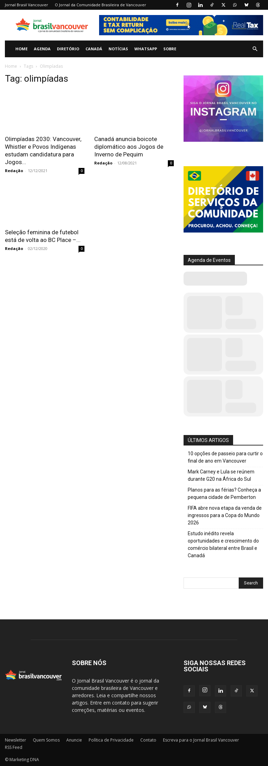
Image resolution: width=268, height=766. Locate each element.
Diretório (68, 48)
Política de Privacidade (111, 740)
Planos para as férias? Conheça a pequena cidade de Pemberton (224, 493)
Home (21, 48)
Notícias (118, 48)
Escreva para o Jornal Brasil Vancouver (201, 740)
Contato (148, 740)
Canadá (93, 48)
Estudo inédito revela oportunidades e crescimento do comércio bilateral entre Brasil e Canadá (223, 544)
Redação (14, 170)
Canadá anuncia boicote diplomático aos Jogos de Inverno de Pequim (128, 146)
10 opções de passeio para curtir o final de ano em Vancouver (225, 457)
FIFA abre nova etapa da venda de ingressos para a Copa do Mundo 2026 (225, 515)
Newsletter (15, 740)
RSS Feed (13, 747)
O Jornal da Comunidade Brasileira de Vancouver (100, 4)
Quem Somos (46, 740)
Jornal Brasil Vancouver (26, 4)
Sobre (169, 48)
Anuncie (74, 740)
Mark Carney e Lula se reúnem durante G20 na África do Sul (221, 475)
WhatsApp (145, 48)
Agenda (42, 48)
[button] (254, 49)
